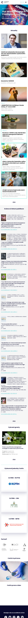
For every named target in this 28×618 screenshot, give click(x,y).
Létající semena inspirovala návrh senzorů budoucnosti (13, 190)
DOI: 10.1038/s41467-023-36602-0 (9, 372)
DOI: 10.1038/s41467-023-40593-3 (9, 351)
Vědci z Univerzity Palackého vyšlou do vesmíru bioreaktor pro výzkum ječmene (14, 163)
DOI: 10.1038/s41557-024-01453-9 (9, 229)
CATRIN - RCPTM (14, 478)
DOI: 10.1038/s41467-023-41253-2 (9, 330)
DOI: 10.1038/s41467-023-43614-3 (9, 312)
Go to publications (8, 18)
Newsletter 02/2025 (7, 81)
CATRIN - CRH (14, 498)
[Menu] (26, 2)
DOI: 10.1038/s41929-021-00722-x (9, 414)
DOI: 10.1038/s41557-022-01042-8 (9, 393)
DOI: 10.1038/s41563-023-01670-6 (9, 249)
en (21, 2)
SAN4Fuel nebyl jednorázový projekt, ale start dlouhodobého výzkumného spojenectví (13, 53)
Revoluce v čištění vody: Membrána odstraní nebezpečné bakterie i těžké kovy (13, 134)
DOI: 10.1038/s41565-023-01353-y (9, 269)
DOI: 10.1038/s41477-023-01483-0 (9, 290)
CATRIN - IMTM (14, 519)
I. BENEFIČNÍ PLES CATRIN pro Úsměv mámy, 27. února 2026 (12, 106)
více (14, 202)
